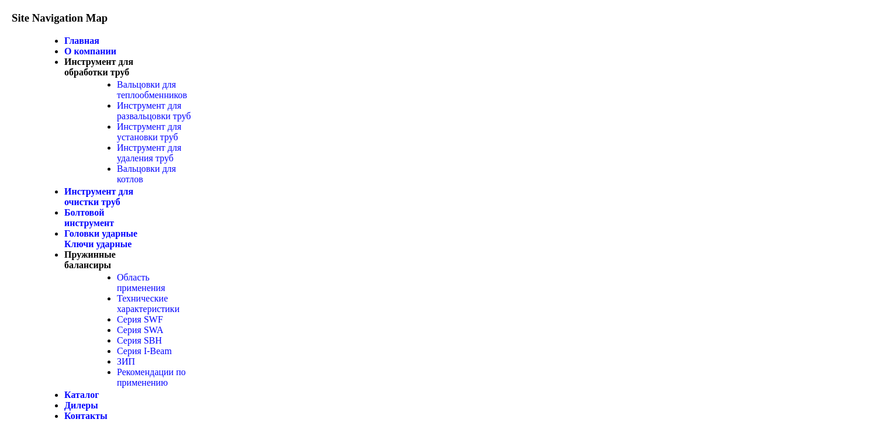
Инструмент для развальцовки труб (154, 111)
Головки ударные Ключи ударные (100, 238)
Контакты (86, 416)
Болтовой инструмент (89, 217)
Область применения (141, 282)
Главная (81, 41)
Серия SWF (140, 319)
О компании (90, 51)
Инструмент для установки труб (149, 132)
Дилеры (81, 405)
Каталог (81, 395)
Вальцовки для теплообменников (152, 89)
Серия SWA (140, 330)
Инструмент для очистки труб (98, 196)
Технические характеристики (148, 303)
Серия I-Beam (144, 351)
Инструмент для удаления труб (149, 153)
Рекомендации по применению (151, 377)
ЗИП (126, 361)
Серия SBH (139, 340)
